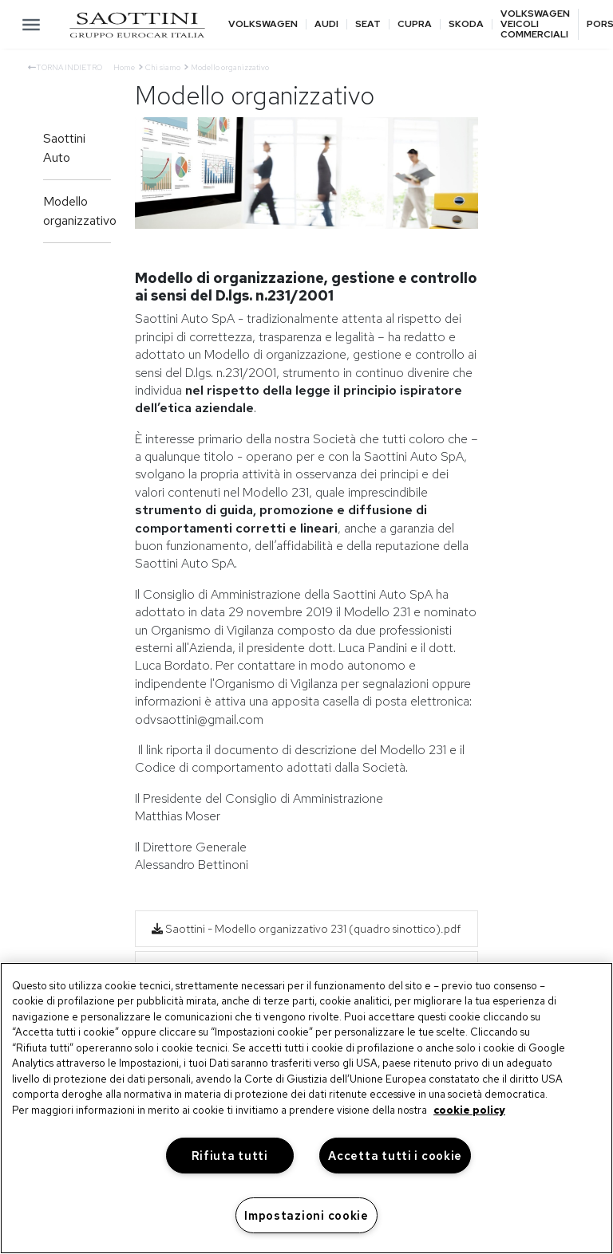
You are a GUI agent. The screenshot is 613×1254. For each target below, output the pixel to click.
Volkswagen (263, 24)
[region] (306, 1108)
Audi (326, 24)
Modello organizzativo (77, 211)
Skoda (466, 24)
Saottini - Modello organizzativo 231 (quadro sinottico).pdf (306, 929)
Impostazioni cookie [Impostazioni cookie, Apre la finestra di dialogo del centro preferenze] (306, 1215)
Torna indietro (65, 67)
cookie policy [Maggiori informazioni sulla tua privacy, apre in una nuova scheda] (469, 1110)
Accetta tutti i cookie (395, 1155)
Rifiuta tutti (230, 1155)
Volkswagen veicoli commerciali (535, 25)
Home (124, 67)
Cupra (414, 24)
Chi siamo (162, 67)
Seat (368, 24)
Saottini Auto (64, 148)
